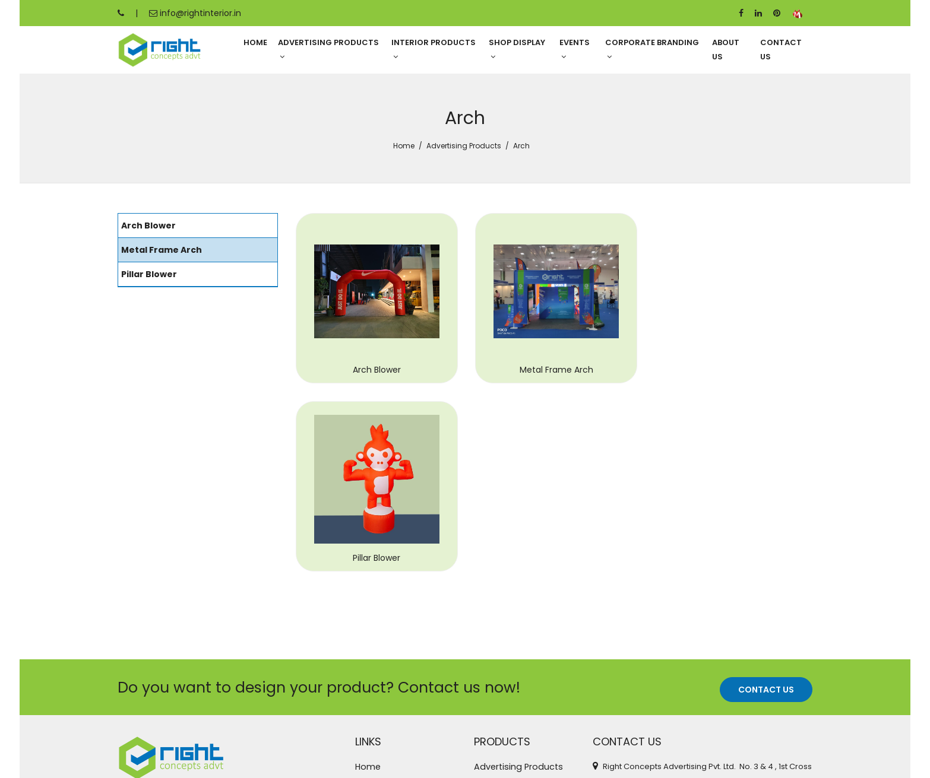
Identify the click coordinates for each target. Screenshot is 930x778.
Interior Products (433, 49)
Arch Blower (376, 387)
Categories (380, 654)
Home (255, 43)
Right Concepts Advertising (249, 758)
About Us (725, 50)
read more (283, 669)
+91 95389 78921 (632, 663)
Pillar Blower (732, 387)
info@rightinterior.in (195, 13)
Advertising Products (328, 49)
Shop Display (517, 49)
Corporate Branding (652, 49)
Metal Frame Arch (554, 387)
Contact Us (781, 50)
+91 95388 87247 (633, 682)
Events (574, 49)
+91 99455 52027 (633, 700)
